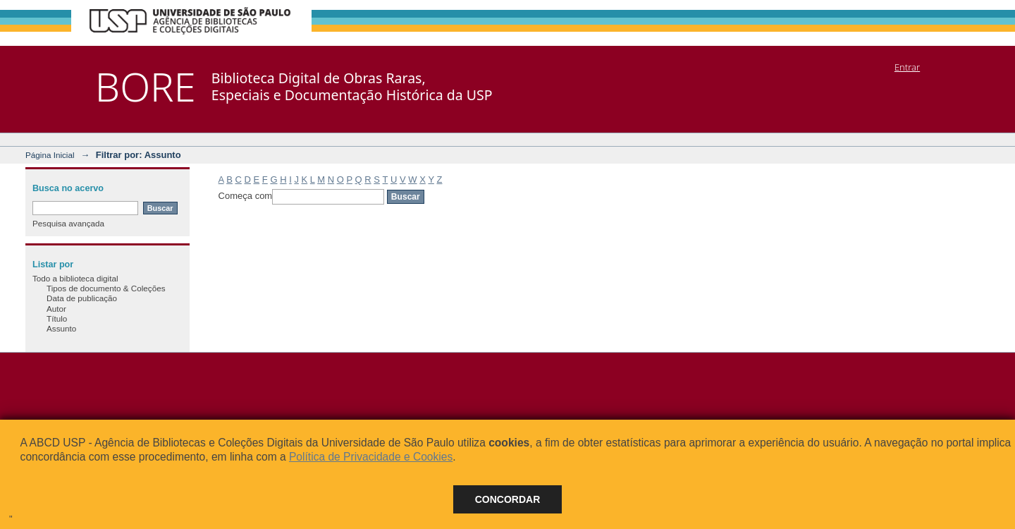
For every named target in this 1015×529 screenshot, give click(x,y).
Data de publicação (82, 298)
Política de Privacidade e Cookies (371, 457)
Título (57, 318)
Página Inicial (50, 154)
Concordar (508, 499)
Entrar (907, 67)
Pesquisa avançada (68, 223)
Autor (56, 308)
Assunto (61, 328)
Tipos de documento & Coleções (106, 288)
